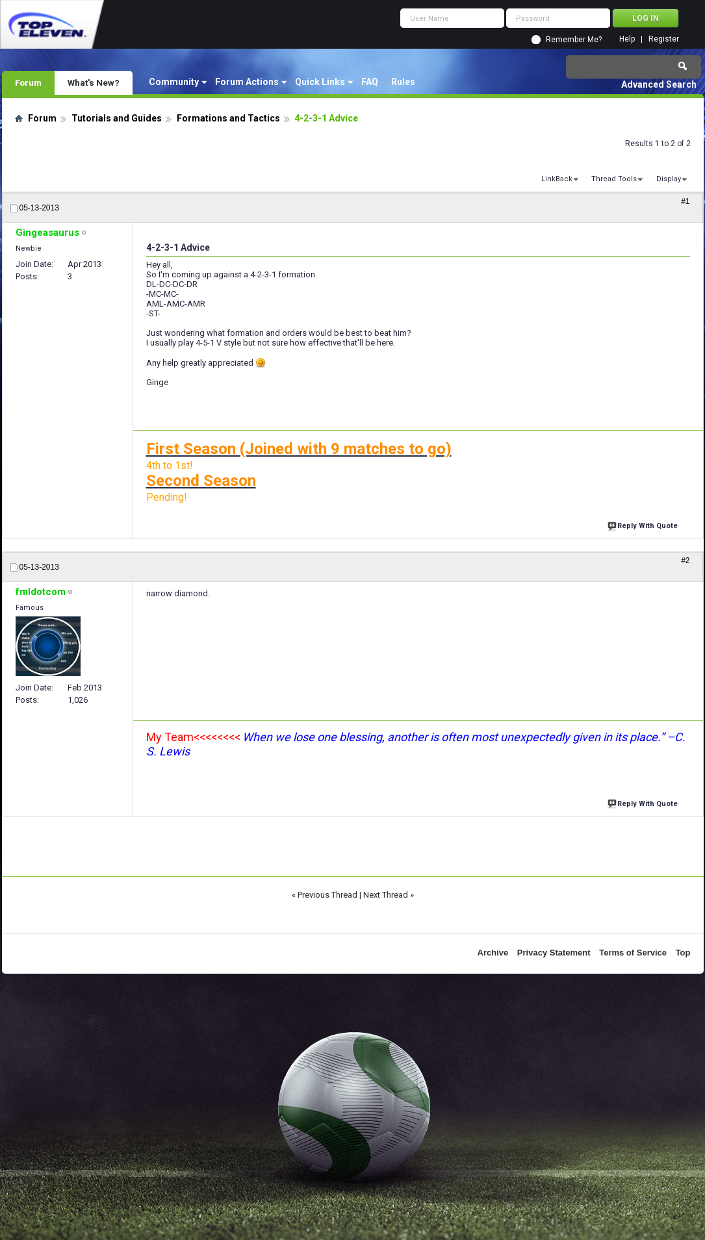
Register (663, 39)
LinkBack (556, 179)
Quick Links (320, 82)
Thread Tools (614, 179)
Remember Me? (574, 39)
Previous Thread (327, 895)
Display (668, 179)
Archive (493, 952)
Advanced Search (659, 84)
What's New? (94, 82)
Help (627, 39)
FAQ (369, 82)
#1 (685, 201)
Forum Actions (247, 82)
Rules (403, 82)
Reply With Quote (644, 524)
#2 (685, 560)
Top (683, 952)
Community (174, 82)
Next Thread (385, 895)
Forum (28, 82)
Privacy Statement (554, 952)
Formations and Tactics (228, 118)
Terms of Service (633, 952)
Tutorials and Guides (116, 118)
